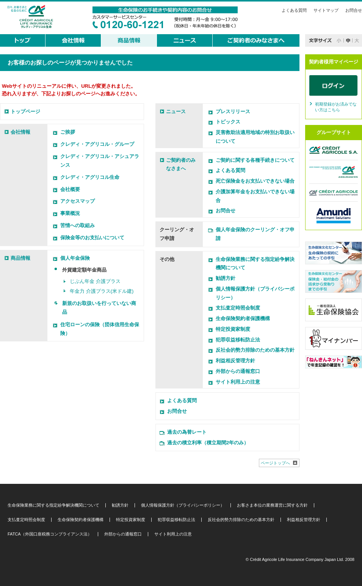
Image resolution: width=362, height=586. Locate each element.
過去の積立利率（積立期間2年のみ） (208, 442)
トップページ (25, 111)
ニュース (176, 111)
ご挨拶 (67, 132)
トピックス (228, 122)
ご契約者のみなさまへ (181, 164)
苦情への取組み (77, 225)
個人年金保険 (75, 258)
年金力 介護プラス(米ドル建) (101, 291)
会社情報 (20, 132)
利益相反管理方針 (235, 360)
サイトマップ (325, 10)
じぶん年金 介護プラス (95, 281)
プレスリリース (233, 111)
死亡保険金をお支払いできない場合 (255, 181)
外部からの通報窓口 (238, 371)
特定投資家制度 (233, 329)
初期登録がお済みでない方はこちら (336, 107)
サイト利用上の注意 (238, 382)
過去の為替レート (187, 432)
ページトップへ (275, 463)
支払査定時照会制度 (238, 308)
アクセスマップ (77, 201)
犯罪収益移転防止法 (238, 340)
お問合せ (353, 10)
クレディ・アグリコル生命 (89, 177)
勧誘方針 (225, 278)
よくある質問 (294, 10)
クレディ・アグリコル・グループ (97, 144)
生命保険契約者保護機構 (243, 318)
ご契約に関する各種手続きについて (255, 160)
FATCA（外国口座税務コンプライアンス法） (50, 534)
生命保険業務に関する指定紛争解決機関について (53, 505)
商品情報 (20, 258)
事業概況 (70, 213)
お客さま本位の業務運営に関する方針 (272, 505)
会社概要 (70, 189)
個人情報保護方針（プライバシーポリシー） (182, 505)
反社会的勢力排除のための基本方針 (255, 350)
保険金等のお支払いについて (92, 237)
